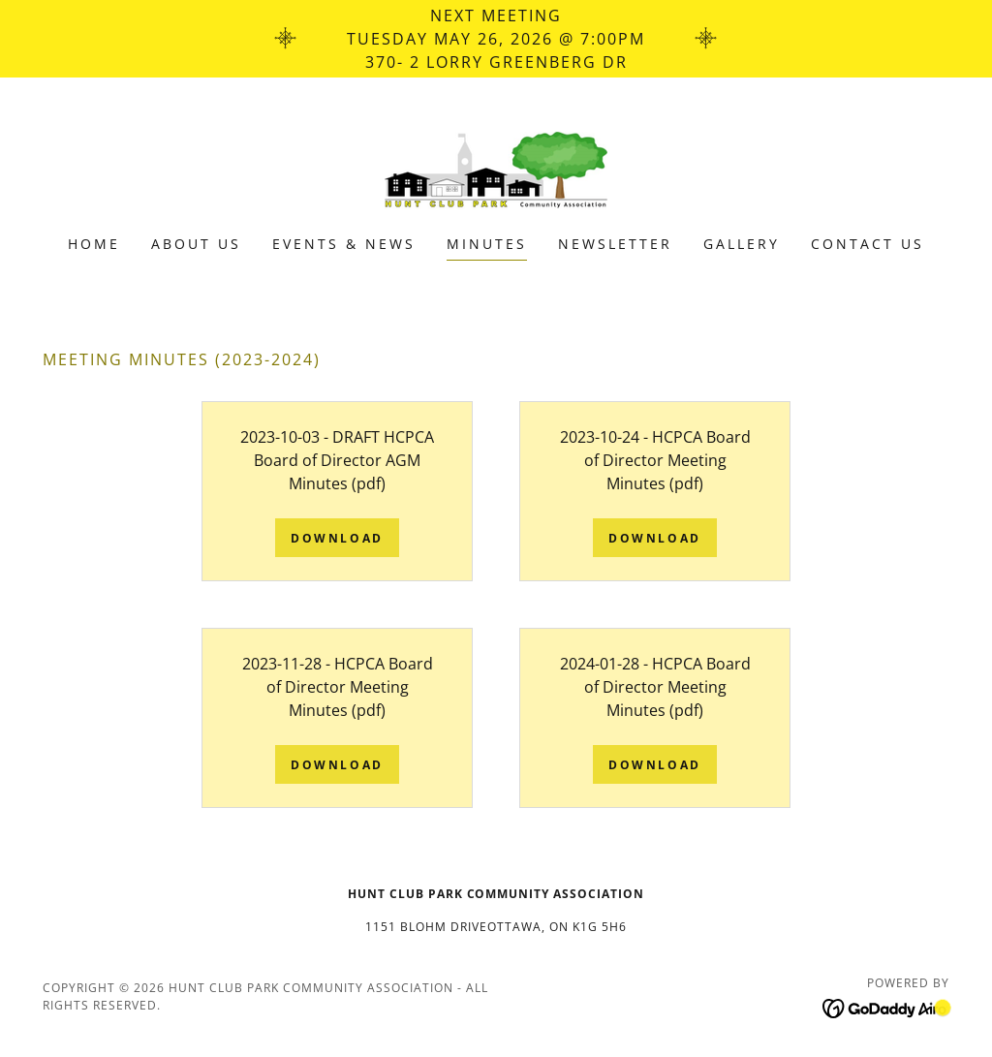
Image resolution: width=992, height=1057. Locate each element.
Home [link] (94, 243)
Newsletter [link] (615, 243)
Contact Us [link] (867, 243)
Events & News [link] (344, 243)
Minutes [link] (487, 243)
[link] (496, 168)
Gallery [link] (741, 243)
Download (337, 538)
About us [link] (196, 243)
